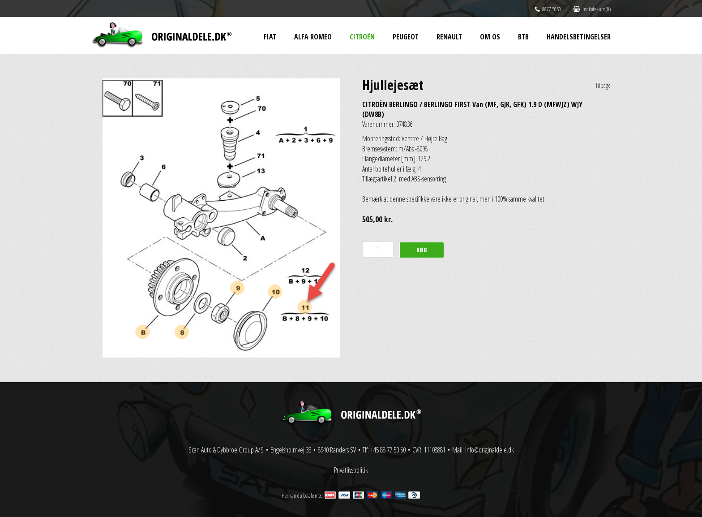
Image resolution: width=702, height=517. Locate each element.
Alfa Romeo (313, 36)
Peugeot (406, 36)
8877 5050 (548, 9)
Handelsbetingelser (579, 36)
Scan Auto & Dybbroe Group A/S (226, 450)
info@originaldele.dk (489, 450)
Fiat (270, 36)
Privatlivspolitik (351, 470)
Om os (490, 36)
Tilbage (603, 85)
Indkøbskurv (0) (592, 9)
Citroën (362, 36)
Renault (449, 36)
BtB (523, 36)
